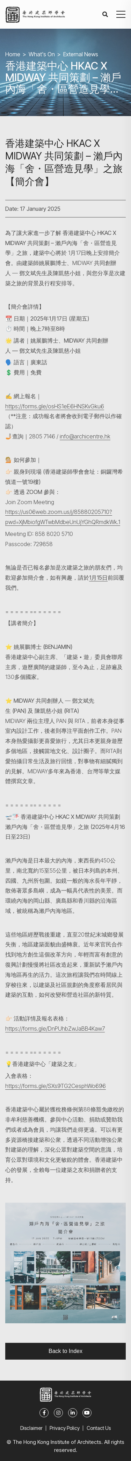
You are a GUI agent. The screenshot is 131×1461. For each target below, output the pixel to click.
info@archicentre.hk (85, 436)
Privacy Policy (65, 1428)
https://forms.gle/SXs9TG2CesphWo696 (55, 1085)
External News (80, 54)
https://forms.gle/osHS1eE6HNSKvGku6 (54, 406)
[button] (120, 14)
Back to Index (65, 1351)
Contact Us (99, 1428)
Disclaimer (31, 1428)
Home (12, 54)
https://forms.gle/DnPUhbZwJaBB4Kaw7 (55, 1028)
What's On (42, 54)
